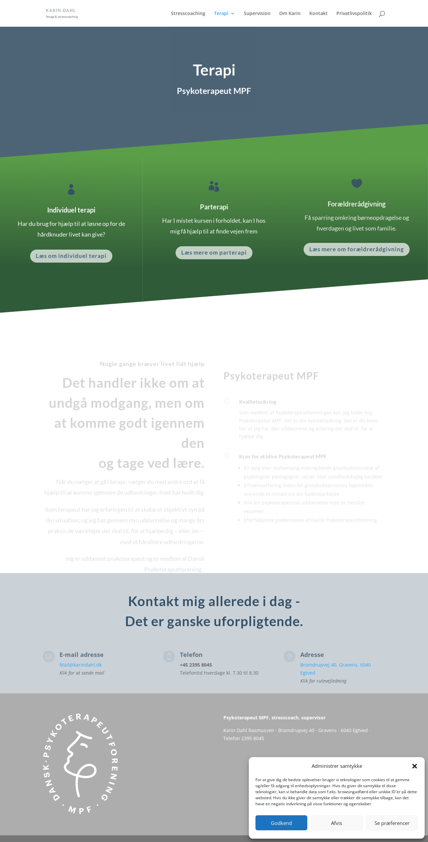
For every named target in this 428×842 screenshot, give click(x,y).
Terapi (221, 13)
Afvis (336, 823)
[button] (414, 766)
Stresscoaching (188, 13)
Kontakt (318, 13)
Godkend (281, 823)
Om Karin (290, 13)
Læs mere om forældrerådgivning (356, 249)
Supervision (257, 13)
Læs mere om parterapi (214, 252)
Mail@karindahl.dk (81, 665)
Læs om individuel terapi (71, 255)
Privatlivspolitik (354, 13)
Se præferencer (392, 823)
